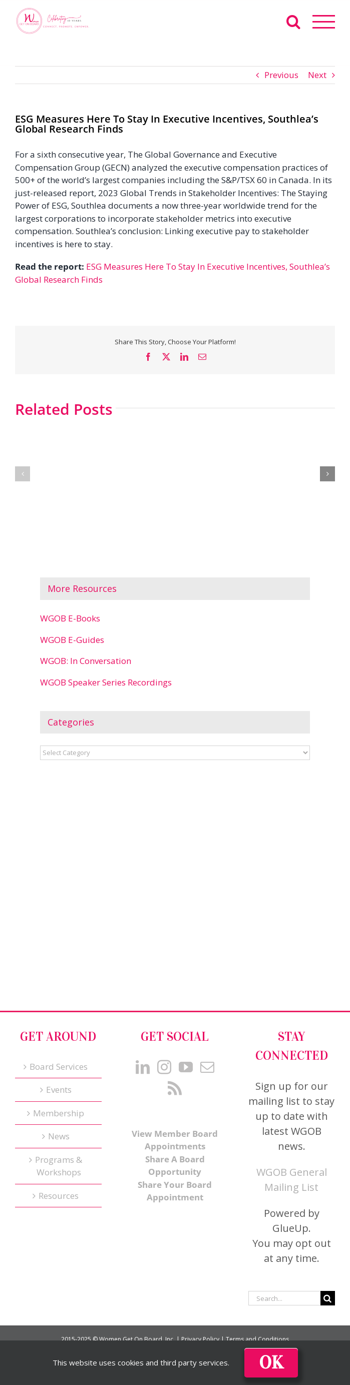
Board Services (59, 1066)
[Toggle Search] (293, 21)
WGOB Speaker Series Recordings (106, 682)
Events (59, 1089)
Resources (59, 1195)
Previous (281, 75)
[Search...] (284, 1298)
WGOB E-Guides (72, 639)
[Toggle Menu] (323, 22)
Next (317, 75)
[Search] (327, 1298)
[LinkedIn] (143, 1067)
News (59, 1136)
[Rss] (175, 1088)
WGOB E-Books (70, 618)
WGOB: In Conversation (85, 660)
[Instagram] (164, 1067)
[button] (22, 473)
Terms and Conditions (257, 1339)
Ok (271, 1362)
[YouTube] (186, 1067)
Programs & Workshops (58, 1166)
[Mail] (207, 1067)
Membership (58, 1113)
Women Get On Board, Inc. (137, 1339)
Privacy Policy (200, 1339)
